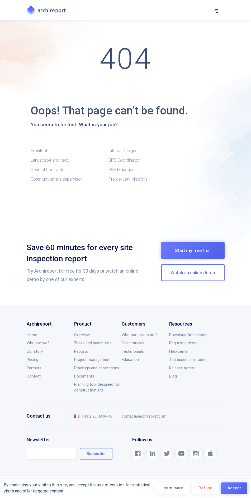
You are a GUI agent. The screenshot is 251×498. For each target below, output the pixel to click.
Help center (179, 351)
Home (32, 334)
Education (130, 359)
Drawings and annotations (96, 368)
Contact (34, 376)
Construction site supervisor (56, 179)
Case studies (133, 343)
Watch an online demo (193, 272)
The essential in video (188, 359)
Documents (84, 376)
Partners (34, 368)
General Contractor (48, 169)
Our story (35, 351)
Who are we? (38, 343)
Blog (173, 376)
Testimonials (133, 351)
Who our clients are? (140, 334)
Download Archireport (188, 334)
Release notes (181, 368)
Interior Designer (123, 150)
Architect (39, 150)
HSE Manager (121, 169)
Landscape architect (50, 160)
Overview (82, 334)
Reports (81, 351)
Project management (92, 359)
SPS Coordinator (124, 160)
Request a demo (183, 343)
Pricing (32, 359)
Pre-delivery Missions (128, 179)
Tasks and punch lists (93, 343)
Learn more (172, 488)
